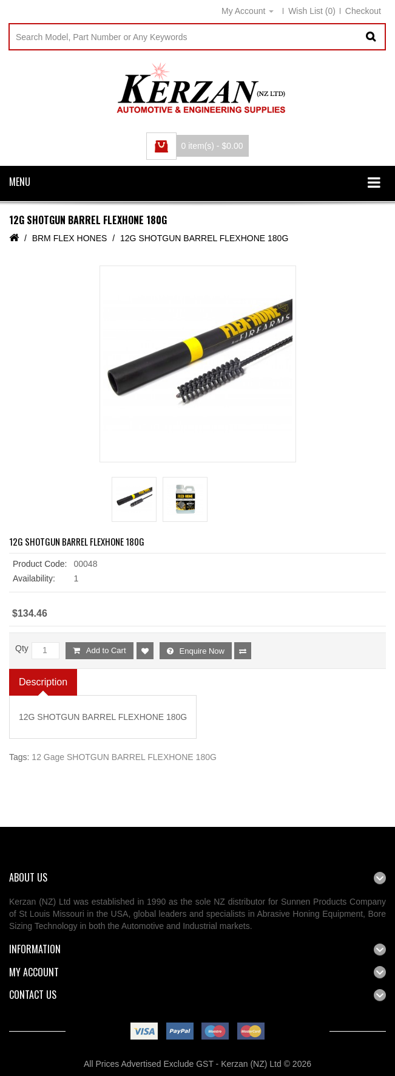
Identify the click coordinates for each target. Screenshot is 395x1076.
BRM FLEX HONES (69, 238)
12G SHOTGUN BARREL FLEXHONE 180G (204, 238)
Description (43, 686)
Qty (22, 648)
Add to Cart (106, 650)
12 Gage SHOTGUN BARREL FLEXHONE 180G (124, 757)
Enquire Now (202, 651)
